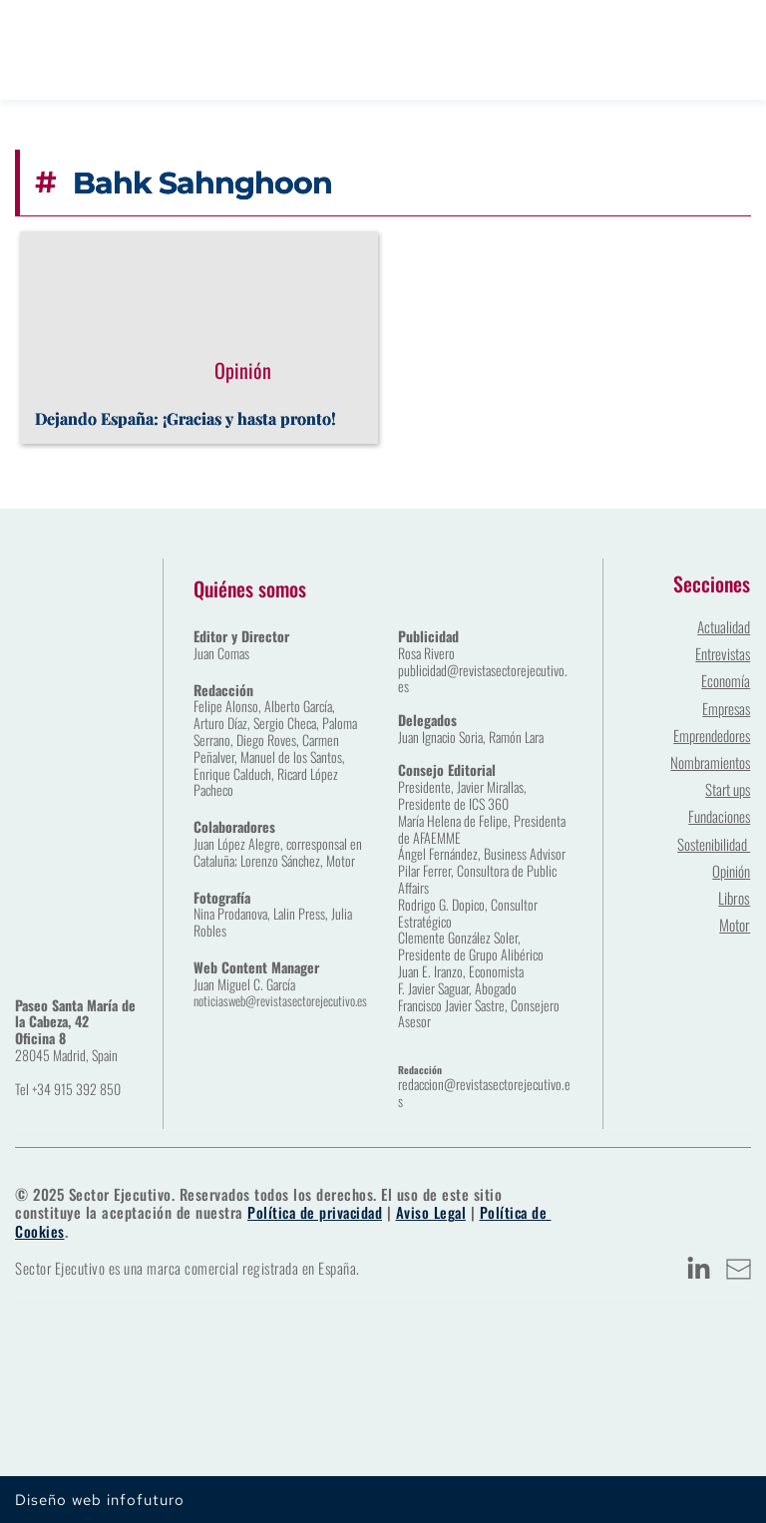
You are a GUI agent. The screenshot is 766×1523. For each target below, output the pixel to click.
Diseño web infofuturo (100, 1499)
